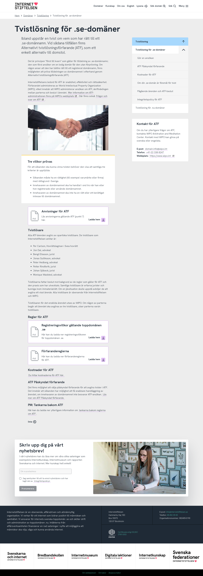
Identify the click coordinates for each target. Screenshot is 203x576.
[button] (142, 6)
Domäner (28, 15)
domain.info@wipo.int (156, 148)
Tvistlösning (43, 15)
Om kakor (102, 573)
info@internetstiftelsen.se (177, 512)
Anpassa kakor (115, 573)
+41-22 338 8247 (155, 152)
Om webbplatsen (89, 573)
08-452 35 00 (172, 515)
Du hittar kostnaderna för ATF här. (46, 375)
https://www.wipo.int (162, 155)
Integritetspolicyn (42, 481)
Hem (17, 15)
